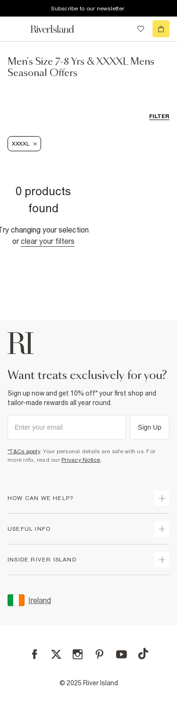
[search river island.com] (121, 29)
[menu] (16, 29)
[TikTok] (143, 653)
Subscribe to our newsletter (87, 8)
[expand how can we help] (161, 498)
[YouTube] (121, 654)
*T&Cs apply (24, 451)
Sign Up (149, 427)
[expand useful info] (161, 528)
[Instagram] (77, 654)
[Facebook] (34, 654)
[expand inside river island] (161, 559)
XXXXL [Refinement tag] (24, 143)
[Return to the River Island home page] (58, 29)
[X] (56, 654)
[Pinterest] (99, 654)
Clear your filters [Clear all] (48, 241)
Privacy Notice (81, 460)
